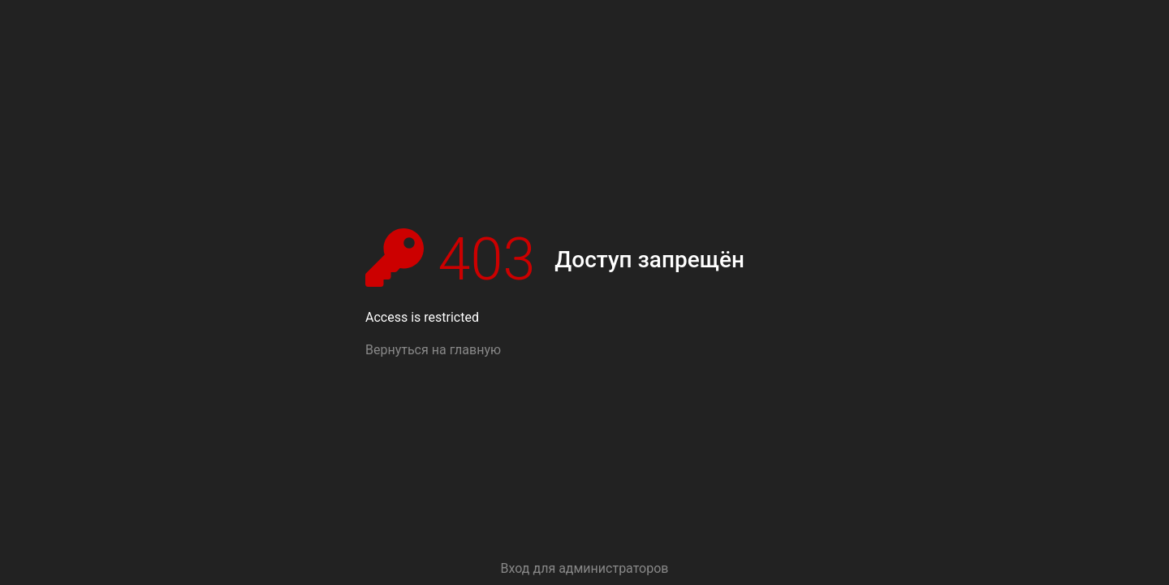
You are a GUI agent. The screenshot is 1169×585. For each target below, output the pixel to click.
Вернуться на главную (433, 350)
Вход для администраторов (585, 568)
